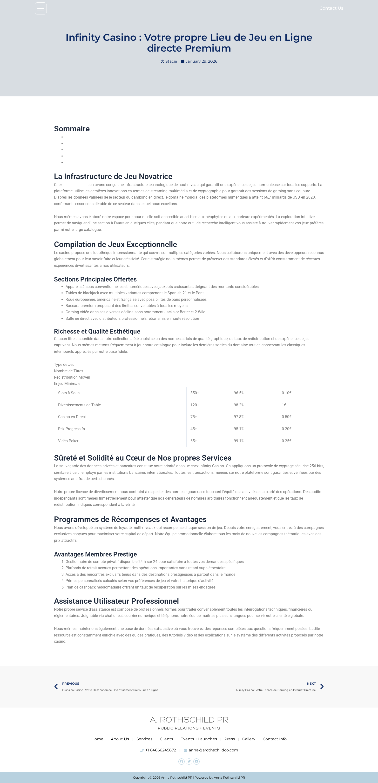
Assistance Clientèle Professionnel (95, 162)
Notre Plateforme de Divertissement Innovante (105, 137)
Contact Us (331, 8)
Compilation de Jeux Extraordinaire (95, 143)
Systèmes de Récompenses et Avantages (100, 156)
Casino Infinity (75, 184)
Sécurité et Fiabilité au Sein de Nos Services (103, 149)
